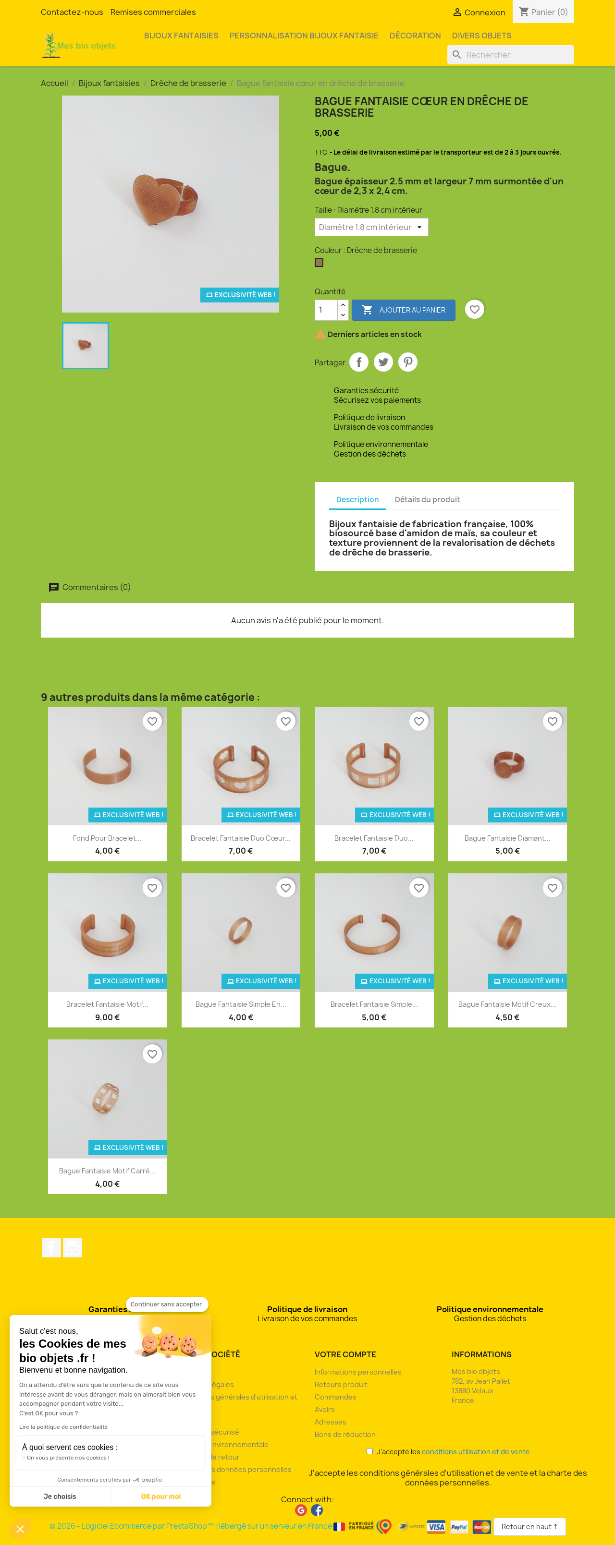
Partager (359, 362)
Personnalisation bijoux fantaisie (304, 35)
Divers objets (482, 35)
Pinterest (408, 362)
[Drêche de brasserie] (321, 265)
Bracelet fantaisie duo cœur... (241, 838)
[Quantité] (326, 310)
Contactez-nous (72, 12)
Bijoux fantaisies (181, 35)
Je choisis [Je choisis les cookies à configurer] (60, 1497)
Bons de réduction (345, 1434)
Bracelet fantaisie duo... (374, 838)
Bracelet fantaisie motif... (107, 1004)
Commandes (336, 1396)
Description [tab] (357, 500)
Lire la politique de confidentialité (63, 1427)
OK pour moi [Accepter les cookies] (161, 1497)
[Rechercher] (510, 54)
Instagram (72, 1247)
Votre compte (345, 1354)
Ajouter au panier (403, 310)
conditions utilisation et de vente (476, 1451)
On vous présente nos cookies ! (68, 1457)
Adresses (330, 1421)
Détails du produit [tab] (427, 500)
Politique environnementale (223, 1444)
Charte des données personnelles (235, 1469)
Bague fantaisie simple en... (241, 1004)
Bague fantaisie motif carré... (107, 1170)
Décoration (415, 35)
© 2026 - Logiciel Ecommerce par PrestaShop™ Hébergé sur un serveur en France (271, 1526)
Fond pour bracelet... (107, 838)
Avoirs (325, 1409)
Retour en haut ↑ (530, 1526)
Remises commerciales (153, 12)
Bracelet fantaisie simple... (374, 1004)
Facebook (51, 1247)
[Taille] (372, 227)
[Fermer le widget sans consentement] (167, 1304)
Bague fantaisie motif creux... (507, 1004)
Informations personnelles (358, 1371)
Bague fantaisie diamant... (508, 838)
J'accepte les (448, 1451)
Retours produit (341, 1384)
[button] (20, 1528)
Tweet (383, 362)
